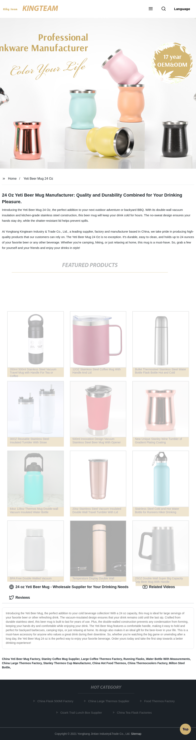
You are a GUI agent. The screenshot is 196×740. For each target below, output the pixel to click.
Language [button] (182, 9)
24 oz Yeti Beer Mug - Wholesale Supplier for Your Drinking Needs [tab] (69, 586)
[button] (151, 9)
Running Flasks (133, 659)
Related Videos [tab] (159, 586)
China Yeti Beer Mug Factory (21, 659)
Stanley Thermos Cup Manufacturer (67, 663)
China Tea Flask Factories (135, 712)
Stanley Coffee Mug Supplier (60, 659)
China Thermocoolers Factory (147, 663)
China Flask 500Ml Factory (56, 701)
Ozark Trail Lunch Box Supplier (82, 712)
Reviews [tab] (19, 597)
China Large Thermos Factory (22, 663)
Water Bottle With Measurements (168, 659)
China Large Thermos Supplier (109, 701)
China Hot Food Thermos (109, 663)
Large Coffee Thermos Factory (101, 659)
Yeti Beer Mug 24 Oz (38, 178)
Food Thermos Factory (160, 701)
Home (12, 178)
